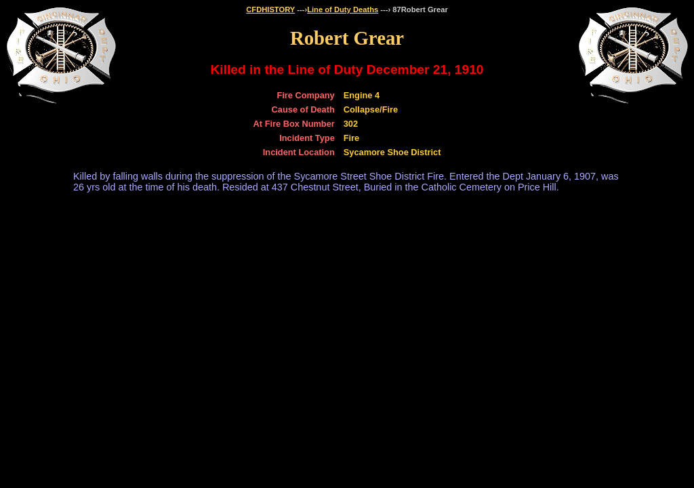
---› (301, 9)
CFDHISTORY (270, 9)
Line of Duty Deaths (342, 9)
